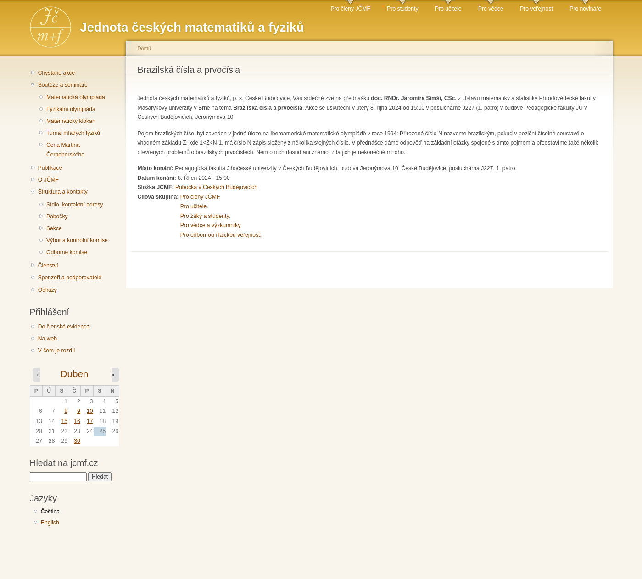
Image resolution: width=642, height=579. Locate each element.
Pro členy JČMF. (200, 197)
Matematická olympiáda (75, 97)
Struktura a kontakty (63, 192)
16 (77, 421)
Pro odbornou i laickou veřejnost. (221, 235)
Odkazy (47, 290)
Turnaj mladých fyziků (73, 133)
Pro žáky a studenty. (205, 216)
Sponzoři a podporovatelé (70, 277)
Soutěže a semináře (63, 85)
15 (64, 421)
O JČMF (48, 180)
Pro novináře (585, 9)
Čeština (50, 511)
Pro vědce (490, 9)
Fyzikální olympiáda (70, 109)
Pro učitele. (194, 206)
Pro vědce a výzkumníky (210, 225)
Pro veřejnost (536, 9)
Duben (75, 373)
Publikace (50, 168)
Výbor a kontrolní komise (77, 240)
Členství (48, 265)
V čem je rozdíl (56, 350)
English (50, 522)
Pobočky (57, 216)
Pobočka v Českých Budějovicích (216, 187)
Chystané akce (56, 73)
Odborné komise (66, 252)
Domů (144, 48)
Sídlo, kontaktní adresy (74, 204)
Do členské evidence (63, 326)
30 (77, 441)
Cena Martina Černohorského (65, 150)
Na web (47, 338)
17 (90, 421)
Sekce (54, 228)
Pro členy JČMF (350, 9)
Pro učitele (448, 9)
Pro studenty (402, 9)
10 (90, 411)
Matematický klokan (70, 121)
